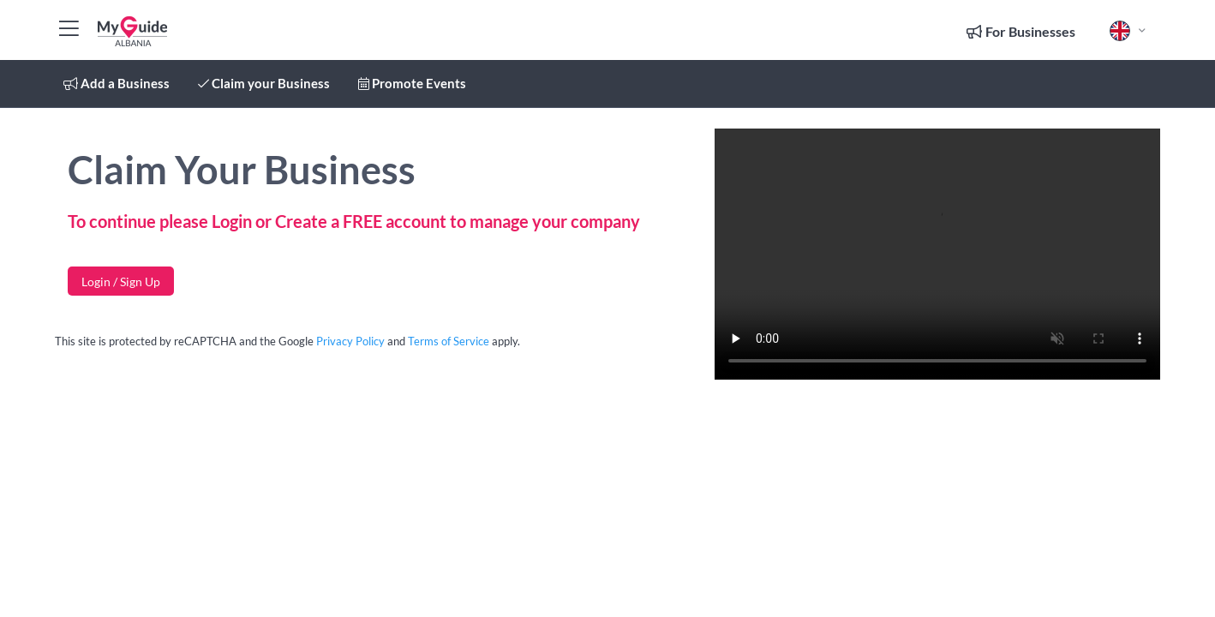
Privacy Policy (350, 341)
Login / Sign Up (120, 281)
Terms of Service (448, 341)
